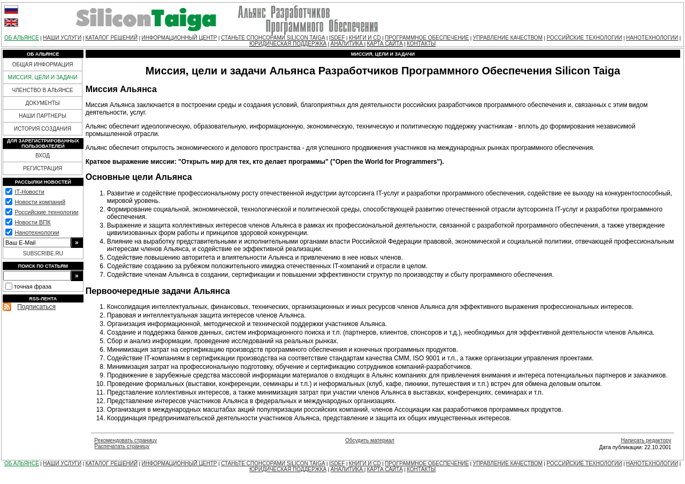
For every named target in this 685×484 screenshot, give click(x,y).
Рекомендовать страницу (125, 440)
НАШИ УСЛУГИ (62, 38)
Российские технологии (46, 212)
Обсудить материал (369, 440)
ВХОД (42, 155)
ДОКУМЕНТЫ (43, 103)
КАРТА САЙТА (384, 44)
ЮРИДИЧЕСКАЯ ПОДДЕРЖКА (287, 44)
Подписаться (36, 307)
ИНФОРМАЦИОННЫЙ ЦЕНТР (179, 38)
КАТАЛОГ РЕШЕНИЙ (111, 38)
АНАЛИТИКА (347, 44)
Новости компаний (39, 202)
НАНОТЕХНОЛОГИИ (652, 38)
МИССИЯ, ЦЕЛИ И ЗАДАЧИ (43, 77)
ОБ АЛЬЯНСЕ (21, 38)
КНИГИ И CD (365, 38)
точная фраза (32, 286)
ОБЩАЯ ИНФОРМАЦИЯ (42, 64)
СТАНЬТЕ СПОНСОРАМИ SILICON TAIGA (273, 38)
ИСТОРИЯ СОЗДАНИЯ (42, 129)
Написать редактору (646, 440)
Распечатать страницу (121, 446)
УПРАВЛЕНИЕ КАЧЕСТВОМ (508, 38)
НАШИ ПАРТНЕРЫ (42, 116)
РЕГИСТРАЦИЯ (42, 168)
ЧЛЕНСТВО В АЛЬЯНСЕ (42, 90)
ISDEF (337, 38)
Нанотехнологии (36, 232)
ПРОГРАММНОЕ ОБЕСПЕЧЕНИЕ (427, 38)
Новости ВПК (32, 222)
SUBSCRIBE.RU (43, 253)
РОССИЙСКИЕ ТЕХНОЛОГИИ (584, 38)
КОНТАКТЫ (421, 44)
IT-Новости (29, 191)
